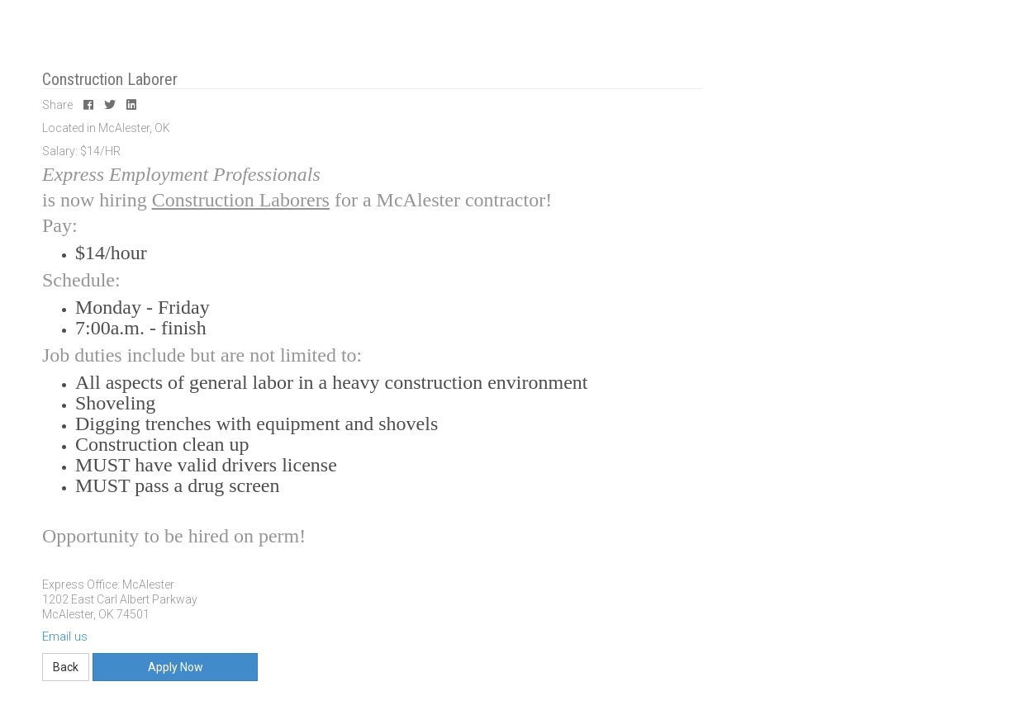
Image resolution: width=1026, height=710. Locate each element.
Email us (65, 636)
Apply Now (175, 667)
